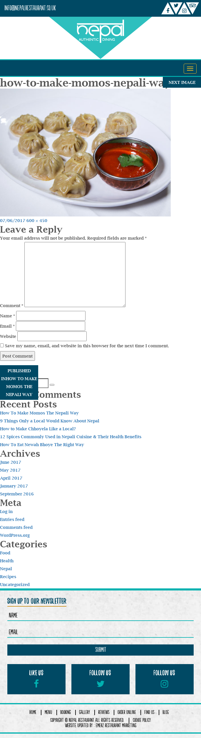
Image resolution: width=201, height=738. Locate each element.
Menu (48, 712)
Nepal (6, 568)
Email (7, 326)
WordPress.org (15, 535)
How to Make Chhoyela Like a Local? (38, 428)
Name (7, 315)
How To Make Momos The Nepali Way (39, 412)
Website (8, 336)
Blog (166, 712)
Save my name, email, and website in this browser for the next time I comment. (87, 345)
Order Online (127, 712)
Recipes (8, 576)
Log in (6, 511)
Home (32, 712)
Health (7, 560)
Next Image (182, 82)
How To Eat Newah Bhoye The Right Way (42, 444)
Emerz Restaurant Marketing (116, 725)
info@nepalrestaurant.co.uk (30, 8)
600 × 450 (36, 220)
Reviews (103, 712)
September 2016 (17, 493)
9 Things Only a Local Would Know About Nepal (49, 420)
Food (5, 552)
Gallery (84, 712)
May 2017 (10, 470)
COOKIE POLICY (142, 720)
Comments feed (16, 527)
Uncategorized (15, 584)
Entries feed (12, 519)
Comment (11, 305)
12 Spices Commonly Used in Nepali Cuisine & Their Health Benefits (70, 436)
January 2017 (14, 485)
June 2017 (10, 462)
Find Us (149, 712)
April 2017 (11, 477)
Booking (65, 712)
